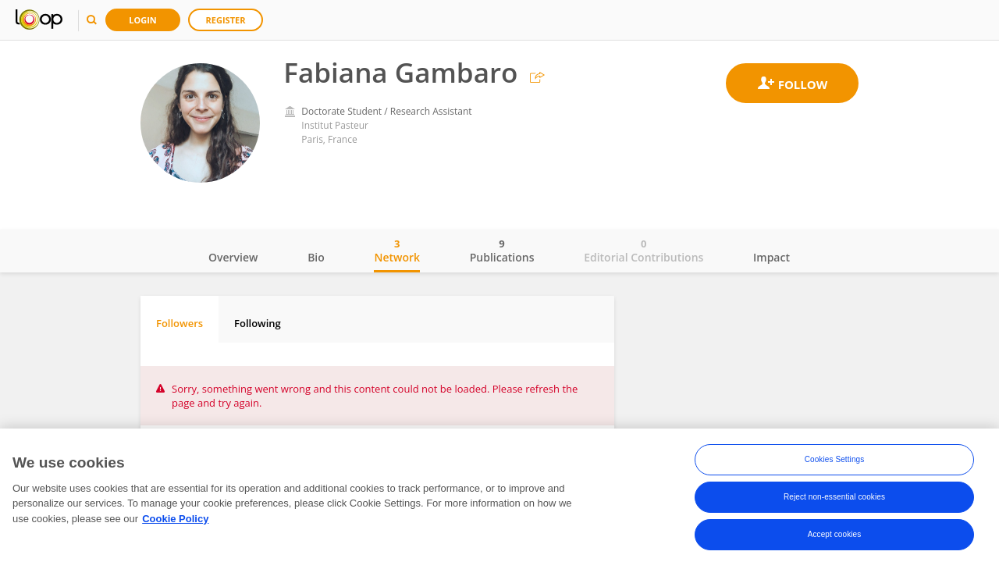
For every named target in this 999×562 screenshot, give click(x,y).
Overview (233, 257)
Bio (316, 257)
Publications (502, 251)
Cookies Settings (835, 462)
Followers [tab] (179, 323)
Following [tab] (257, 323)
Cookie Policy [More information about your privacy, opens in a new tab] (175, 521)
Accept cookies (835, 537)
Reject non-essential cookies (834, 500)
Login (143, 20)
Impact (771, 257)
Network (397, 251)
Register (226, 20)
